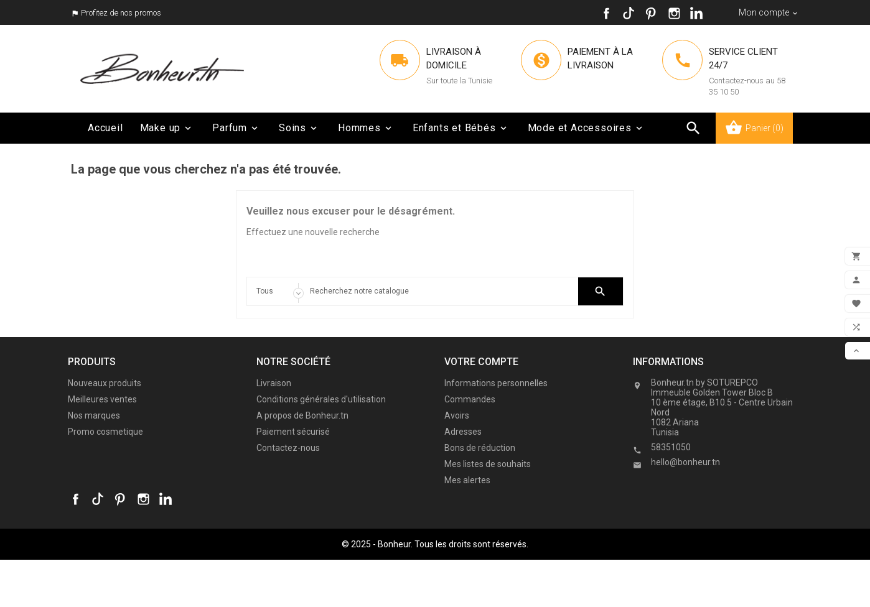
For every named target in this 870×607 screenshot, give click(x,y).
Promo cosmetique (105, 432)
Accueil (105, 128)
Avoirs (456, 415)
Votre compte (481, 362)
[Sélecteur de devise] (769, 12)
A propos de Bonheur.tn (302, 415)
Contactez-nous (288, 448)
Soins (299, 128)
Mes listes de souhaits (487, 464)
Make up (167, 128)
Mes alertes (467, 480)
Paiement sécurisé (293, 432)
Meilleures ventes (102, 399)
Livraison (273, 383)
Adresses (463, 432)
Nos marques (94, 415)
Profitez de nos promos (121, 12)
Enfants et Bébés (461, 128)
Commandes (469, 399)
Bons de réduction (479, 448)
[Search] (435, 291)
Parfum (236, 128)
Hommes (366, 128)
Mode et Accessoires (586, 128)
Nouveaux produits (104, 383)
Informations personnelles (496, 383)
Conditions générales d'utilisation (321, 399)
